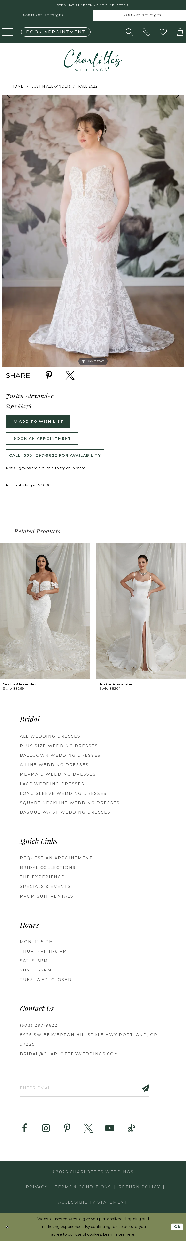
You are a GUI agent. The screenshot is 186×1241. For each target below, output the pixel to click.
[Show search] (129, 32)
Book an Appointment (42, 438)
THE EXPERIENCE (42, 877)
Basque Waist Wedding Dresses (65, 812)
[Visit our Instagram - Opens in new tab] (45, 1128)
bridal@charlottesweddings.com (69, 1054)
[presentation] (45, 611)
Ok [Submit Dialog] (177, 1226)
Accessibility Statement (93, 1202)
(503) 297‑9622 (39, 1025)
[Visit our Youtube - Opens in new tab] (109, 1128)
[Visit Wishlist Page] (163, 32)
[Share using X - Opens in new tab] (70, 375)
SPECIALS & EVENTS (45, 886)
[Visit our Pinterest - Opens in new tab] (67, 1128)
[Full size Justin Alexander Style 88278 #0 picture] (93, 231)
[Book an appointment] (56, 32)
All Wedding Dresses (50, 736)
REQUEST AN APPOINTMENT (56, 858)
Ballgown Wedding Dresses (60, 755)
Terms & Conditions (83, 1187)
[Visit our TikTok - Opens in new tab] (131, 1128)
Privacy (37, 1187)
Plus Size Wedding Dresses (59, 746)
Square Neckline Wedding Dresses (70, 803)
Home (17, 86)
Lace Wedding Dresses (52, 784)
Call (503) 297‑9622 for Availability (55, 455)
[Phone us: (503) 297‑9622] (146, 32)
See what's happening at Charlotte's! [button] (93, 5)
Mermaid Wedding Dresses (58, 774)
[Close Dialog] (7, 1227)
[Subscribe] (142, 1088)
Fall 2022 (88, 86)
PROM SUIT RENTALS (46, 896)
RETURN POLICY (139, 1187)
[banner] (93, 60)
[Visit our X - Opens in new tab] (88, 1128)
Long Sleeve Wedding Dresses (63, 793)
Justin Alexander (51, 86)
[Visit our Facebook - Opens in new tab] (24, 1128)
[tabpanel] (93, 231)
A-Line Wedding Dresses (54, 765)
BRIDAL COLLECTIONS (48, 867)
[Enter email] (84, 1088)
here (130, 1234)
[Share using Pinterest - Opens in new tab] (48, 375)
